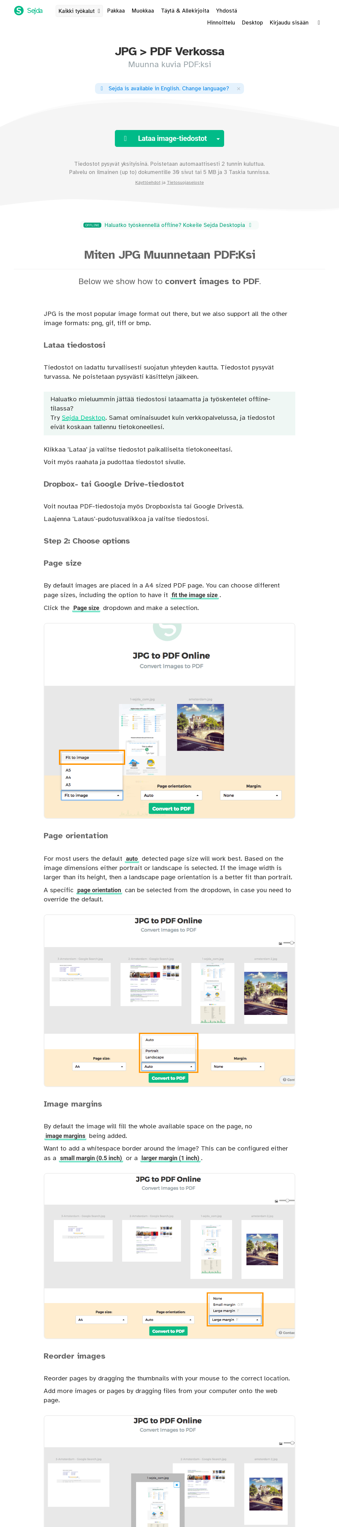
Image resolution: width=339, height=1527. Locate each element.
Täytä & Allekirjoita (185, 11)
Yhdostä (226, 11)
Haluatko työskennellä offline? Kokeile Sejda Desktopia (168, 225)
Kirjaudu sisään (289, 23)
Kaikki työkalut (81, 11)
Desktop (252, 23)
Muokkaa (143, 11)
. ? (163, 89)
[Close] (239, 88)
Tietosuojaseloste (185, 182)
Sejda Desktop (83, 417)
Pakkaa (116, 11)
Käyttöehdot (148, 182)
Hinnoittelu (221, 23)
